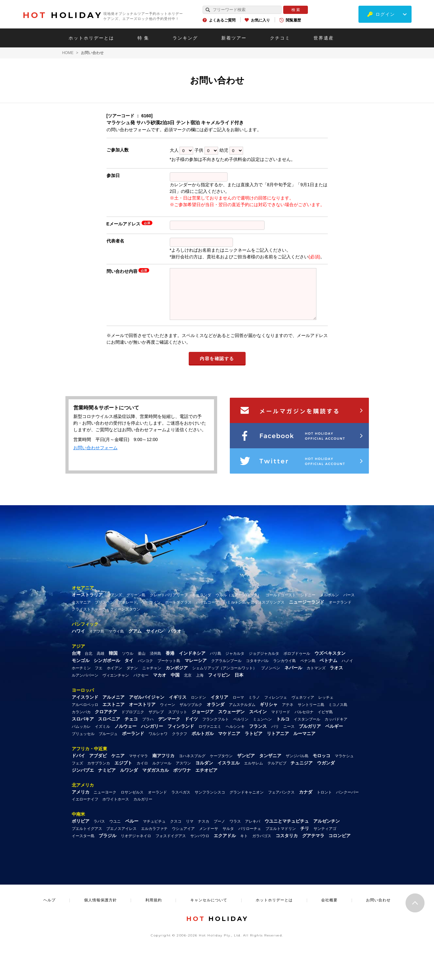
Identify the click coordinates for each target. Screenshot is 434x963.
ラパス (99, 831)
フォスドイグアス (171, 845)
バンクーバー (347, 802)
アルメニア (113, 706)
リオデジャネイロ (136, 845)
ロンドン (198, 707)
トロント (324, 802)
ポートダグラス (178, 612)
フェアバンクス (281, 802)
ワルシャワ (158, 743)
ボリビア (80, 830)
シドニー (307, 604)
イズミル (102, 736)
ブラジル (107, 845)
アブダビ (98, 765)
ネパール (293, 677)
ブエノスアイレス (121, 838)
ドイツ (191, 728)
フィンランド (181, 735)
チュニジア (301, 772)
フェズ (77, 772)
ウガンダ (326, 772)
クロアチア (106, 721)
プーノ (219, 831)
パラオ (174, 640)
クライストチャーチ (89, 618)
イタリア (219, 706)
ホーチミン (81, 677)
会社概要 (329, 909)
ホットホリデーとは (91, 37)
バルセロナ (304, 721)
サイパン (155, 640)
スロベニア (109, 728)
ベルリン (240, 729)
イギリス (177, 706)
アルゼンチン (326, 830)
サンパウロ (199, 845)
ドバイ (78, 765)
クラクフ (179, 743)
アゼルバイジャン (146, 706)
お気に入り (260, 20)
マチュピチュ (154, 831)
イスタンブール (307, 729)
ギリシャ (269, 713)
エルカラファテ (154, 838)
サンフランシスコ (210, 802)
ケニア (118, 765)
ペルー (131, 830)
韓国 (113, 662)
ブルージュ (108, 743)
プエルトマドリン (281, 838)
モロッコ (321, 765)
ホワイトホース (115, 809)
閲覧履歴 (293, 20)
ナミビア (107, 779)
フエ (98, 677)
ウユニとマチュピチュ (287, 830)
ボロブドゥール (297, 663)
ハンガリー (152, 735)
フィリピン (219, 684)
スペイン (258, 721)
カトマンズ (316, 677)
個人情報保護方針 (100, 909)
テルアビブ (276, 772)
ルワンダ (129, 779)
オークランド (340, 612)
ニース (289, 736)
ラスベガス (180, 802)
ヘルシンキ (235, 736)
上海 (200, 685)
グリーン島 (135, 604)
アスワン (183, 772)
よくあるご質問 (222, 20)
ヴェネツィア (302, 707)
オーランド (157, 802)
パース (349, 604)
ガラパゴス (261, 845)
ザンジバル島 (297, 765)
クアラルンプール (226, 670)
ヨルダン (204, 772)
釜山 (141, 663)
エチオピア (206, 779)
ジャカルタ (234, 663)
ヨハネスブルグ (192, 765)
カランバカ (81, 721)
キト (244, 845)
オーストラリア (87, 604)
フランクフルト (215, 729)
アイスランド (85, 706)
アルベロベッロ (85, 714)
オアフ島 (96, 641)
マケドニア (229, 742)
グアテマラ (313, 845)
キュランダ (201, 604)
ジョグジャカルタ (264, 663)
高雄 (100, 663)
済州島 (155, 663)
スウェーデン (231, 721)
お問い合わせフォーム (95, 457)
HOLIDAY (62, 15)
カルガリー (142, 809)
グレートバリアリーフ (169, 604)
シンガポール (107, 669)
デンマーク (169, 728)
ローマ (238, 707)
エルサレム (253, 772)
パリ (275, 736)
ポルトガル (203, 742)
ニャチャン (151, 677)
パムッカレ (81, 736)
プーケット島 (168, 670)
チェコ (131, 728)
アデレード (127, 612)
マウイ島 (116, 641)
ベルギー (334, 735)
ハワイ (78, 640)
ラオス (336, 677)
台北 (88, 663)
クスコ (175, 831)
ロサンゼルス (132, 802)
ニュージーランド (306, 611)
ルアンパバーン (85, 685)
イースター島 (83, 845)
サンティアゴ (325, 838)
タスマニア (81, 612)
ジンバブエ (83, 779)
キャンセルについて (208, 909)
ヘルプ (49, 909)
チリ (304, 837)
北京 (188, 685)
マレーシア (196, 669)
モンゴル (80, 669)
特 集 (144, 37)
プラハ (148, 729)
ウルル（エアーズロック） (238, 604)
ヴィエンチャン (115, 685)
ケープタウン (221, 765)
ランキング (185, 37)
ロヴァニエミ (210, 736)
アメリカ (80, 801)
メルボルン (329, 604)
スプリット (177, 721)
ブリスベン (104, 612)
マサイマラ (138, 765)
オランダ (215, 713)
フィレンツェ (275, 707)
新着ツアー (234, 37)
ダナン (132, 677)
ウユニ (115, 831)
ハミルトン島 (234, 612)
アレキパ (252, 831)
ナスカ (203, 831)
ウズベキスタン (330, 662)
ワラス (235, 831)
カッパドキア (336, 729)
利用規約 (153, 909)
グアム (135, 640)
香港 (170, 662)
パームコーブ (207, 612)
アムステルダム (242, 714)
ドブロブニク (132, 721)
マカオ (159, 684)
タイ (129, 669)
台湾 (76, 662)
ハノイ (347, 670)
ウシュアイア (183, 838)
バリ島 (215, 663)
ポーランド (133, 742)
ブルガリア (310, 735)
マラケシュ (344, 765)
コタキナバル (257, 670)
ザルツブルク (191, 714)
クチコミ (280, 37)
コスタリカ (287, 845)
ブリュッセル (83, 743)
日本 (239, 684)
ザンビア (246, 765)
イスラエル (228, 772)
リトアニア (278, 742)
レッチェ (325, 707)
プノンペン (270, 677)
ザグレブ (156, 721)
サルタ (228, 838)
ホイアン (114, 677)
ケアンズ (114, 604)
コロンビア (339, 845)
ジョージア (203, 721)
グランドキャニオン (246, 802)
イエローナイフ (85, 809)
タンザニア (270, 765)
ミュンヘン (262, 729)
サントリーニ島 (311, 714)
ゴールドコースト (281, 604)
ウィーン (167, 714)
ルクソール (161, 772)
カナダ (305, 801)
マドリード (280, 721)
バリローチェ (249, 838)
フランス (258, 735)
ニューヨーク (105, 802)
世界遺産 (324, 37)
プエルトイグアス (87, 838)
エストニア (113, 713)
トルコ (283, 728)
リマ (189, 831)
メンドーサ (208, 838)
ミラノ (254, 707)
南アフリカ (163, 765)
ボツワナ (182, 779)
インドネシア (192, 662)
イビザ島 (325, 721)
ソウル (127, 663)
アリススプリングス (267, 612)
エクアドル (225, 845)
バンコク (145, 670)
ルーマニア (304, 742)
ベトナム (328, 669)
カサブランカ (98, 772)
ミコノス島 (337, 714)
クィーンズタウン (125, 618)
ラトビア (253, 742)
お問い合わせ (378, 909)
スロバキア (83, 728)
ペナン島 (307, 670)
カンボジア (177, 677)
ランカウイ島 (284, 670)
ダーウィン (151, 612)
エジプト (123, 772)
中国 (175, 684)
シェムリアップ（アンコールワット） (224, 677)
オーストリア (142, 713)
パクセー (141, 685)
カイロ (142, 772)
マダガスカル (155, 779)
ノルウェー (125, 735)
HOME (68, 53)
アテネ (287, 714)
